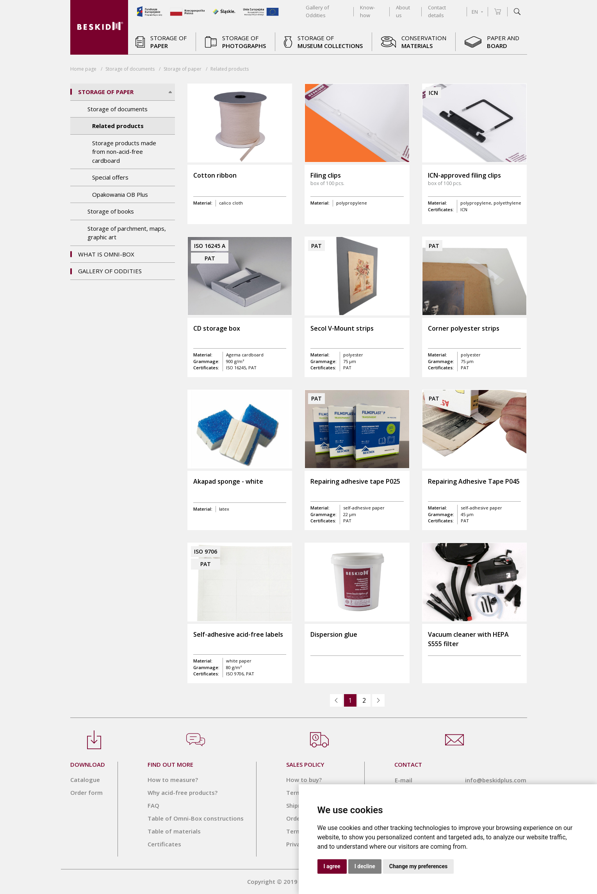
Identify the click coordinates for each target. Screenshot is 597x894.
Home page (83, 69)
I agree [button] (332, 866)
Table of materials (174, 831)
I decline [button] (365, 866)
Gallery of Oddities (110, 271)
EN (477, 11)
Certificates (164, 844)
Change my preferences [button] (418, 866)
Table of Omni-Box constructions (196, 818)
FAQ (153, 805)
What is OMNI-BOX (106, 254)
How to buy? (304, 780)
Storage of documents (130, 69)
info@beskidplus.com (495, 780)
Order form (86, 792)
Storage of (182, 69)
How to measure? (173, 780)
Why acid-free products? (182, 792)
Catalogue (85, 780)
